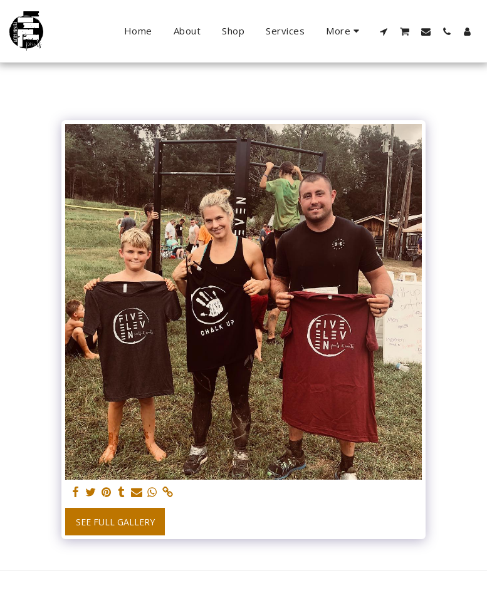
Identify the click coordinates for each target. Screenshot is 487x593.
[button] (384, 31)
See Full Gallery (115, 522)
